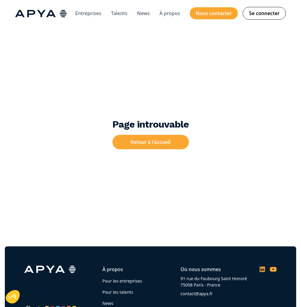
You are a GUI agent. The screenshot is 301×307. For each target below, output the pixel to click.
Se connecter (264, 13)
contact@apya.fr (196, 293)
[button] (12, 297)
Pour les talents (117, 292)
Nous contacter (214, 13)
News (143, 13)
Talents (119, 13)
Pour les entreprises (122, 281)
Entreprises (88, 13)
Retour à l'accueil (151, 142)
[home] (41, 13)
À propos (169, 13)
